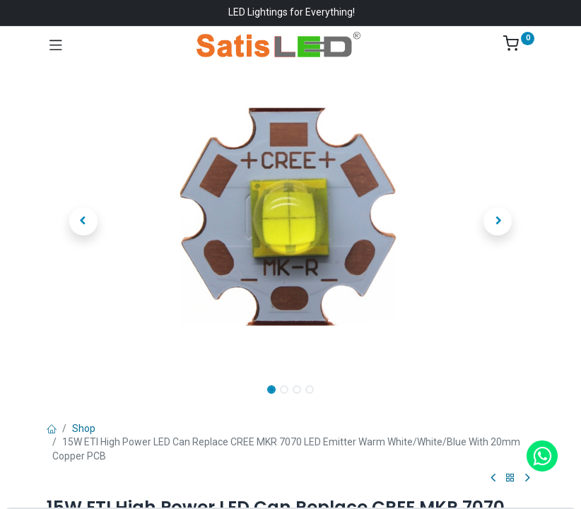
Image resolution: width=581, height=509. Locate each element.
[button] (83, 221)
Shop (83, 428)
